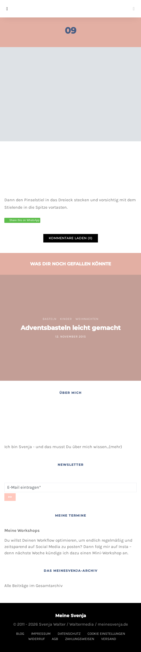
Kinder (66, 319)
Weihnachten (87, 319)
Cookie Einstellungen (106, 634)
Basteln (50, 319)
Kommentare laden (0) (70, 238)
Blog (20, 634)
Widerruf (36, 639)
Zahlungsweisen (79, 639)
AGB (55, 639)
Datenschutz (69, 634)
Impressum (41, 634)
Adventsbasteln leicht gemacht (71, 327)
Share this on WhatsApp (24, 220)
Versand (108, 639)
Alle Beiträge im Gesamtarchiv (33, 585)
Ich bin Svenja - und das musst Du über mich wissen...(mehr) (63, 446)
